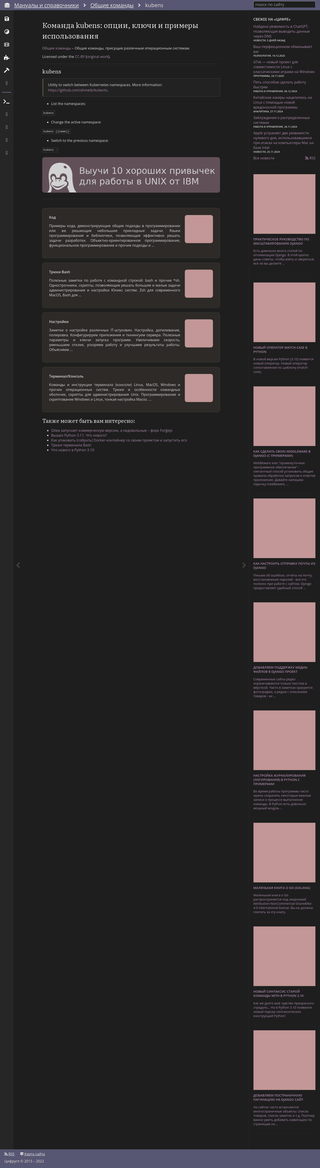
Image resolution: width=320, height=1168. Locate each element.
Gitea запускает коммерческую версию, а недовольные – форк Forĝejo (111, 429)
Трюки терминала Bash (71, 443)
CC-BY (80, 56)
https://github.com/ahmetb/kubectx (77, 90)
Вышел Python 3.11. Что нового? (79, 434)
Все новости (263, 158)
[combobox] (284, 4)
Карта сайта (32, 1154)
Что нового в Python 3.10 (72, 448)
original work (97, 56)
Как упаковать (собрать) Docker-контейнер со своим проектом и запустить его (119, 438)
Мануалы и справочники (46, 5)
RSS (310, 158)
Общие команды (112, 5)
